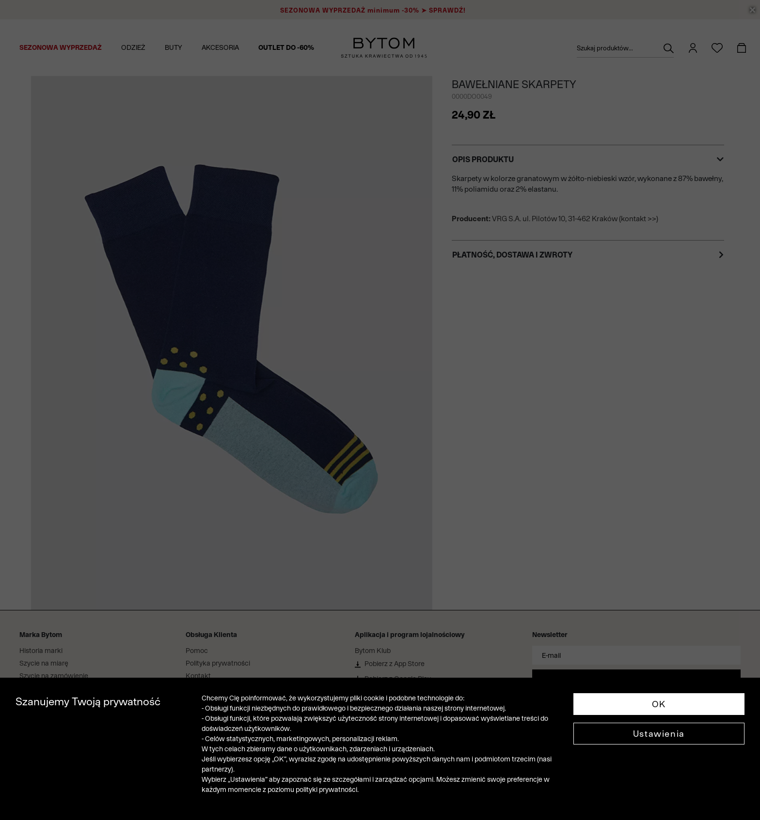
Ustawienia (659, 734)
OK (659, 704)
